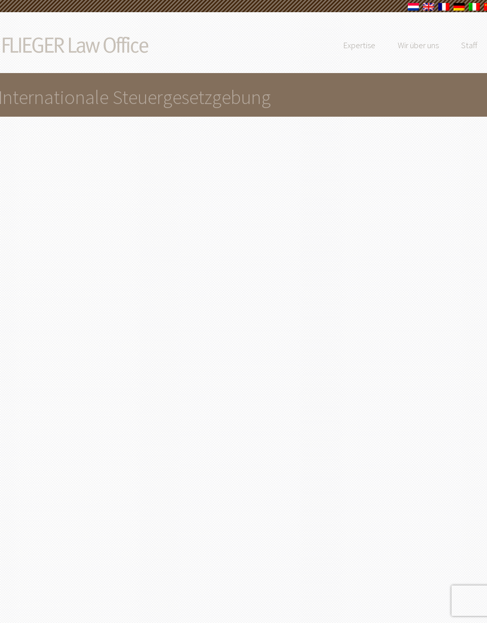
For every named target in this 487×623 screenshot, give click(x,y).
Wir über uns (441, 45)
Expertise (382, 45)
